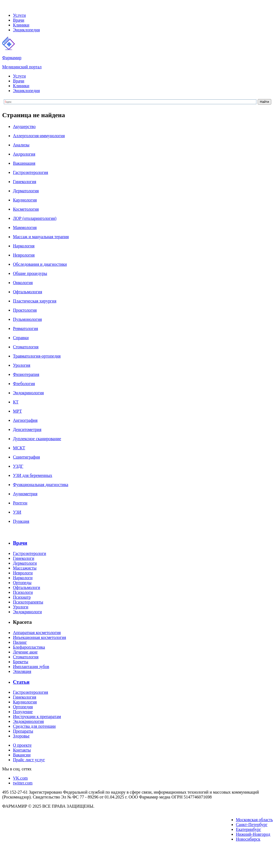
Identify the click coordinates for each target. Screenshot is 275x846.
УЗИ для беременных (32, 475)
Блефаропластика (29, 647)
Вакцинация (24, 163)
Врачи (18, 20)
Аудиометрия (25, 493)
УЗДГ (18, 466)
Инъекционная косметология (39, 637)
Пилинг (20, 642)
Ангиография (25, 420)
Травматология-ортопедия (37, 356)
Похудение (23, 711)
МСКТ (19, 448)
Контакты (22, 750)
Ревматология (25, 328)
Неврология (24, 255)
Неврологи (23, 573)
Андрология (24, 154)
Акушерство (24, 126)
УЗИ (17, 512)
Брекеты (20, 661)
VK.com (20, 778)
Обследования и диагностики (40, 264)
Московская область (254, 819)
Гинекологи (23, 558)
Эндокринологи (27, 611)
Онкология (23, 282)
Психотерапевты (28, 602)
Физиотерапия (26, 374)
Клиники (21, 25)
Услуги (19, 15)
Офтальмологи (26, 587)
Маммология (25, 227)
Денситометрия (27, 429)
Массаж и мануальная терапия (41, 236)
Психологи (23, 592)
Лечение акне (25, 652)
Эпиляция (22, 671)
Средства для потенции (34, 726)
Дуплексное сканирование (37, 438)
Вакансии (21, 755)
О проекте (22, 745)
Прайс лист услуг (29, 759)
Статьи (21, 682)
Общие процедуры (30, 273)
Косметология (26, 209)
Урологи (20, 607)
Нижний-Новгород (253, 834)
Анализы (21, 145)
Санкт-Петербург (251, 824)
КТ (15, 402)
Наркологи (23, 577)
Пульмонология (27, 319)
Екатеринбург (248, 829)
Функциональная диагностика (40, 484)
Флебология (24, 383)
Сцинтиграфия (26, 457)
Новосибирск (248, 839)
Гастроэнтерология (30, 172)
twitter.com (22, 783)
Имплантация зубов (31, 666)
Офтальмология (27, 291)
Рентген (20, 503)
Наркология (24, 246)
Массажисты (24, 568)
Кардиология (25, 200)
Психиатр (22, 597)
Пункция (21, 521)
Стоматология (26, 347)
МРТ (17, 411)
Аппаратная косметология (37, 632)
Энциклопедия (26, 30)
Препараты (23, 731)
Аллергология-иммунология (39, 135)
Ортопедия (23, 707)
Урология (21, 365)
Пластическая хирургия (34, 301)
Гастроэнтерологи (29, 553)
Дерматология (26, 190)
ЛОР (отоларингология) (34, 218)
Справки (21, 337)
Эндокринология (28, 392)
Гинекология (24, 181)
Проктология (25, 310)
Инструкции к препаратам (37, 716)
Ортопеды (22, 582)
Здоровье (21, 736)
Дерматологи (25, 563)
